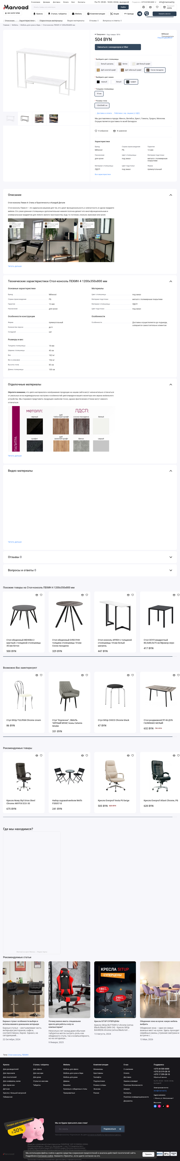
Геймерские (7, 1097)
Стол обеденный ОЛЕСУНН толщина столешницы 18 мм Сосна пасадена (66, 643)
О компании (35, 2)
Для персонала (9, 1073)
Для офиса (37, 1069)
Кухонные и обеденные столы (75, 1089)
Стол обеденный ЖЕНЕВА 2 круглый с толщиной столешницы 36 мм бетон (23, 643)
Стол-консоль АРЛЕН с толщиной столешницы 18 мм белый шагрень (115, 643)
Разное (96, 1093)
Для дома (37, 1077)
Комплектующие (96, 14)
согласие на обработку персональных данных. (104, 1135)
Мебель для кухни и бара (73, 1073)
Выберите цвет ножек (105, 77)
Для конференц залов (11, 1081)
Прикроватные (69, 1093)
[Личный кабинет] (143, 7)
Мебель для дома (70, 1077)
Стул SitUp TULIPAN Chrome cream (23, 720)
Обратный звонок (160, 1077)
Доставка (56, 2)
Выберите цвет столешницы (107, 59)
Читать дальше (15, 266)
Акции (114, 14)
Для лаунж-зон (9, 1085)
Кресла (38, 14)
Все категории (12, 13)
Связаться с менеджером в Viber (112, 47)
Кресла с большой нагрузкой (14, 1093)
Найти (123, 7)
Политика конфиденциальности (136, 1097)
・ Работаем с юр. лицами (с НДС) (126, 113)
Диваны (66, 1081)
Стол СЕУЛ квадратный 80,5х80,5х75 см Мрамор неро (159, 641)
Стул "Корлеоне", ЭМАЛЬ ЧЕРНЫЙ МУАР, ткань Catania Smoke (67, 723)
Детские (6, 1089)
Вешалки (66, 1085)
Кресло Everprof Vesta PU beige (113, 800)
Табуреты (37, 1085)
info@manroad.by (166, 2)
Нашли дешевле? (165, 38)
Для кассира (38, 1073)
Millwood (165, 34)
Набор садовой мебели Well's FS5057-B (67, 802)
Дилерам (46, 2)
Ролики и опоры (99, 1085)
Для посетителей (9, 1077)
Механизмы (98, 1069)
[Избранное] (157, 7)
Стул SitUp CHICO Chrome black (113, 720)
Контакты (81, 2)
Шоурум (127, 1089)
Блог (73, 2)
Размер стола (101, 101)
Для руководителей (10, 1069)
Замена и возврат (131, 1081)
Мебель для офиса (70, 1069)
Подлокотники (99, 1081)
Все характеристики (103, 174)
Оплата (65, 2)
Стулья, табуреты (57, 14)
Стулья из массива (40, 1081)
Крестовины (98, 1073)
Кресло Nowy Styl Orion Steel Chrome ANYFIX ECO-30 (20, 802)
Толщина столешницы (105, 89)
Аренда (129, 14)
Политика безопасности (133, 1085)
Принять (148, 1154)
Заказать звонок (164, 14)
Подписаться (113, 1129)
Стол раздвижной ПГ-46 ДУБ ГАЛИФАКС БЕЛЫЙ (158, 721)
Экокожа (96, 1089)
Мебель (77, 14)
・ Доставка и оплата (103, 113)
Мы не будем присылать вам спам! (71, 1123)
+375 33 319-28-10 (162, 1072)
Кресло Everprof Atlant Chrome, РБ (161, 800)
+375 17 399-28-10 (162, 1074)
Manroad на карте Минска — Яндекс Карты (31, 952)
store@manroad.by (160, 1091)
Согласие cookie (45, 1156)
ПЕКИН (25, 1055)
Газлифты (97, 1077)
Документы (128, 1101)
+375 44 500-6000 (144, 2)
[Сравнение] (150, 7)
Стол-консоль (14, 1055)
